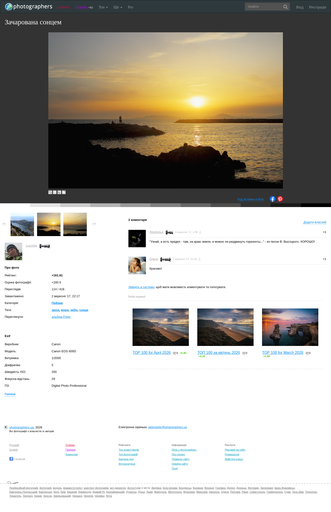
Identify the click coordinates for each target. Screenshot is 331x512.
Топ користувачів (129, 449)
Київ (63, 491)
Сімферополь (275, 491)
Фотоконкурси (127, 463)
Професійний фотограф (23, 487)
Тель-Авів (298, 491)
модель (57, 487)
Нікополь (214, 491)
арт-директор (118, 487)
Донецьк (241, 487)
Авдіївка (156, 487)
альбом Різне (61, 317)
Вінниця (209, 487)
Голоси (10, 394)
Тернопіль (311, 491)
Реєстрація (317, 7)
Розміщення (232, 454)
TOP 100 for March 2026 (282, 353)
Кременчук (84, 491)
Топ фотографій (128, 454)
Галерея (84, 7)
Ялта (109, 495)
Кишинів (72, 491)
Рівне (245, 491)
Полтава (235, 491)
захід (55, 310)
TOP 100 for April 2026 (152, 353)
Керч (56, 491)
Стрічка (63, 7)
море (65, 310)
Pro (130, 7)
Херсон (47, 495)
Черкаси (77, 495)
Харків (38, 495)
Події (175, 468)
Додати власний (315, 222)
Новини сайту (180, 463)
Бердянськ (185, 487)
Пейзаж (57, 303)
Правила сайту (181, 459)
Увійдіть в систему (141, 287)
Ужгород (28, 495)
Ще (118, 7)
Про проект (178, 454)
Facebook (17, 459)
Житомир (253, 487)
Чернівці (100, 495)
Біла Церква (170, 487)
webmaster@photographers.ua (167, 427)
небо (74, 310)
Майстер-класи (234, 459)
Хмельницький (62, 495)
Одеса (224, 491)
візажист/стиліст (72, 487)
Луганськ (131, 491)
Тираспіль (15, 495)
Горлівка (220, 487)
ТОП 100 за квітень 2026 (218, 353)
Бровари (198, 487)
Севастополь (257, 491)
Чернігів (88, 495)
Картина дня (126, 459)
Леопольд (156, 232)
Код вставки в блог (251, 199)
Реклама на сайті (235, 449)
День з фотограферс (184, 449)
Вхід (300, 7)
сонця (83, 310)
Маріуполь (160, 491)
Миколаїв (202, 491)
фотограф (45, 487)
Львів (149, 491)
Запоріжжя (266, 487)
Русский (14, 445)
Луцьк (141, 491)
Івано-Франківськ (284, 487)
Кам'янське (45, 491)
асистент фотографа (96, 487)
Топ (103, 7)
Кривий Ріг (98, 491)
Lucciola (31, 245)
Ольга (153, 259)
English (13, 449)
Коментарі (72, 454)
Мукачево (189, 491)
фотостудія (134, 487)
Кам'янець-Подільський (23, 491)
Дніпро (231, 487)
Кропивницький (115, 491)
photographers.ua (21, 427)
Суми (287, 491)
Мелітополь (175, 491)
